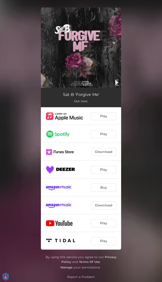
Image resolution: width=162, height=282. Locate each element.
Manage (66, 267)
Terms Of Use (89, 262)
